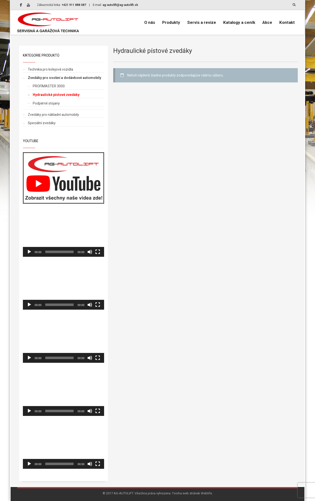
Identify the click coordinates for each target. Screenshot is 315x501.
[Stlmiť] (89, 251)
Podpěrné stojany (46, 103)
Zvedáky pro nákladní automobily (53, 115)
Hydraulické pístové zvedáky (56, 95)
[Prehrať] (29, 251)
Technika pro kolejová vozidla (50, 69)
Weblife (206, 493)
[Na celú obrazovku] (97, 251)
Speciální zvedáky (42, 123)
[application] (63, 234)
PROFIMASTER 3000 (49, 86)
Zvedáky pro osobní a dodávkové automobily (64, 78)
